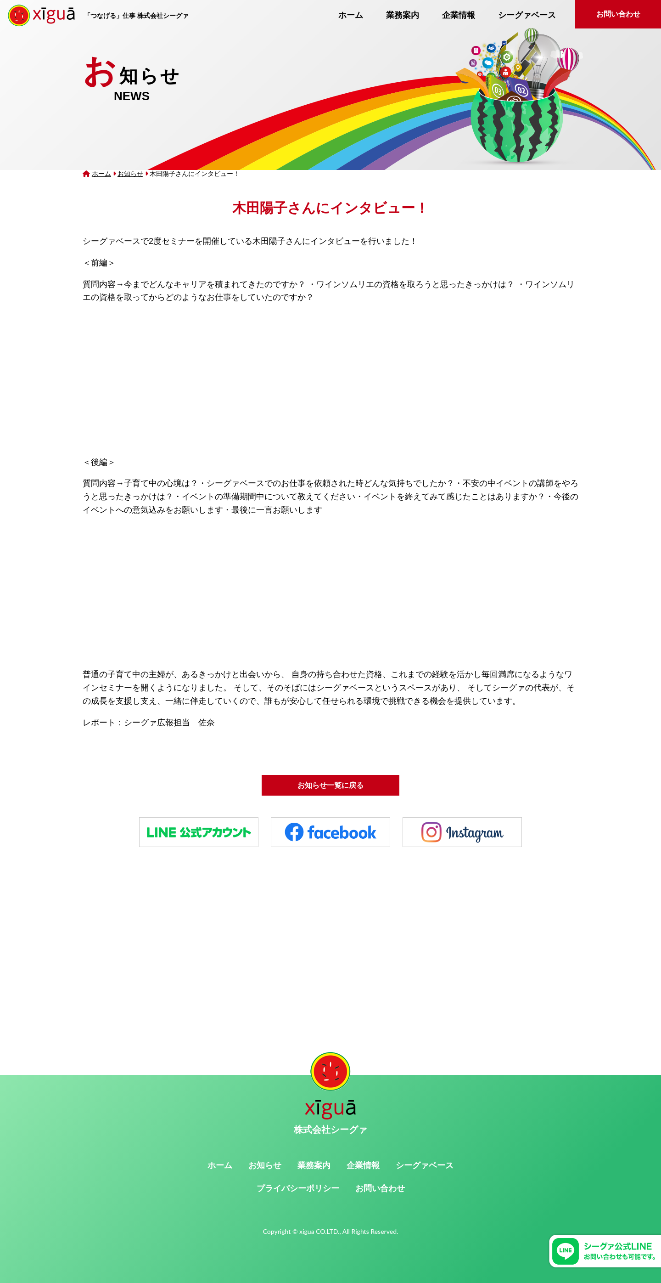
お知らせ (130, 173)
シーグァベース (527, 15)
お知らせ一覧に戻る (330, 785)
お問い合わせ (618, 14)
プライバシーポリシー (298, 1188)
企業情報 (458, 15)
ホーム (350, 15)
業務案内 (402, 15)
